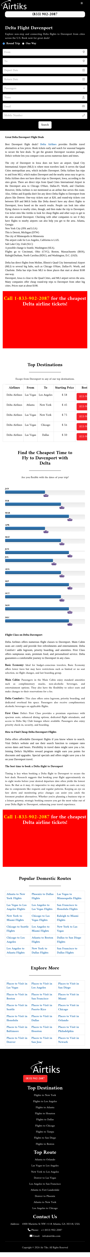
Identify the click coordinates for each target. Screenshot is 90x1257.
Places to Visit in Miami (68, 996)
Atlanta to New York (45, 1202)
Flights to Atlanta (45, 1107)
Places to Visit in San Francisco (41, 996)
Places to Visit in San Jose (41, 1040)
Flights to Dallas (45, 1119)
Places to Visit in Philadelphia (68, 1029)
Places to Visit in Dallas (41, 1018)
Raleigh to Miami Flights (68, 918)
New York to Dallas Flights (40, 950)
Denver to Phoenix (45, 1196)
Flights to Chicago (45, 1125)
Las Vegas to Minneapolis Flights (69, 896)
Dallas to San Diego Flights (69, 939)
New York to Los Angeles (45, 1172)
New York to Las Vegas (67, 928)
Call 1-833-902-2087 (27, 298)
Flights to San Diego (45, 1138)
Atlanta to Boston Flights (42, 939)
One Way (31, 43)
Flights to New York (45, 1095)
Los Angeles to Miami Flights (40, 928)
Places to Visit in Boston (17, 996)
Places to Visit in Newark (68, 1040)
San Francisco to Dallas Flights (67, 950)
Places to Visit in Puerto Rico (41, 1007)
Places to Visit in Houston (41, 1029)
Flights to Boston (45, 1144)
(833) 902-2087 (44, 14)
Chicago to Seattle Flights (18, 928)
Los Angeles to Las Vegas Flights (42, 907)
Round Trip (13, 43)
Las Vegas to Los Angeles (45, 1165)
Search (45, 124)
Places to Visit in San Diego (68, 985)
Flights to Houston (45, 1113)
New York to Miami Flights (15, 918)
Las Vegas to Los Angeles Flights (17, 907)
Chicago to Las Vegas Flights (41, 918)
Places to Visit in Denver (17, 1040)
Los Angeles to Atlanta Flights (16, 950)
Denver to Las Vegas (45, 1178)
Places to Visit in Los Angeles (41, 985)
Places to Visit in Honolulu (17, 1018)
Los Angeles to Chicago (45, 1208)
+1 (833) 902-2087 (51, 1230)
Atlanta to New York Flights (16, 896)
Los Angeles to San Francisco (45, 1184)
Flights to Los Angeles (45, 1101)
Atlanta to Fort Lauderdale (45, 1190)
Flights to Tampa (45, 1131)
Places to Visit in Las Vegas (17, 985)
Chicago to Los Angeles (16, 939)
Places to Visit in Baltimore (17, 1029)
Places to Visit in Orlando (68, 1018)
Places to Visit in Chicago (68, 1007)
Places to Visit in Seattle (17, 1007)
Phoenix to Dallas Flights (42, 896)
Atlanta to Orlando (45, 1159)
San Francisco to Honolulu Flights (67, 907)
